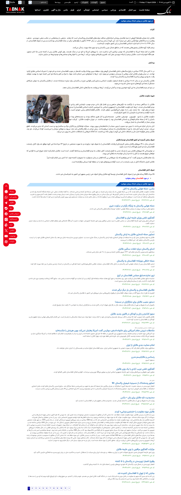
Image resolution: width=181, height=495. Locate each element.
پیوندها (58, 2)
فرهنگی (86, 10)
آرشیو (76, 2)
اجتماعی (95, 10)
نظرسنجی (67, 2)
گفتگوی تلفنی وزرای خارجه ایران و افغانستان (135, 218)
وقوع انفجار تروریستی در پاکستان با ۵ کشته (134, 461)
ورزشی (113, 10)
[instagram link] (6, 219)
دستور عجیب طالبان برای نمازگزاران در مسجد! (134, 302)
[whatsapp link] (6, 197)
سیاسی (105, 10)
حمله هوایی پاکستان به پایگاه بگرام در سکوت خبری (131, 206)
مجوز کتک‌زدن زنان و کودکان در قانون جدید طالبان (132, 314)
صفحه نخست (144, 10)
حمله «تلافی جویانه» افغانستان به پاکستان (135, 261)
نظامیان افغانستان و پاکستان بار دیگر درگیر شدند (133, 290)
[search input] (38, 2)
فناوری (45, 10)
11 (65, 488)
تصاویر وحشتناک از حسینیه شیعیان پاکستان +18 (133, 383)
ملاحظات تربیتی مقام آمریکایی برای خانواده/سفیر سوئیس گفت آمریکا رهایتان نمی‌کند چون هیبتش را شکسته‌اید (104, 331)
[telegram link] (6, 202)
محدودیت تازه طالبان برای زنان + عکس (137, 398)
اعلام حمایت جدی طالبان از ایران (140, 345)
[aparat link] (6, 241)
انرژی (79, 10)
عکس (65, 10)
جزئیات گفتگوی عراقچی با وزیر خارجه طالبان (135, 449)
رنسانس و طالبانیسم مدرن (142, 357)
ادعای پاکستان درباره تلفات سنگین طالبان (136, 249)
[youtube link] (6, 236)
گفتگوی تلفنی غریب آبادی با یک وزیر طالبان (135, 369)
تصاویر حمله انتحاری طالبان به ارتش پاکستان (134, 234)
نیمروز (103, 2)
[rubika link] (6, 191)
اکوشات (94, 2)
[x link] (6, 230)
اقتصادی (122, 10)
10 (61, 488)
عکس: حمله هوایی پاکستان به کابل (138, 189)
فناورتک (85, 2)
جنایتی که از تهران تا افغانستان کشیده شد (135, 473)
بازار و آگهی (56, 10)
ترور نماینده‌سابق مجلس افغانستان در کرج (135, 275)
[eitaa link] (6, 225)
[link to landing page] (164, 10)
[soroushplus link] (6, 214)
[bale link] (6, 208)
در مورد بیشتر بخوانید (137, 178)
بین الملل (132, 10)
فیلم (72, 10)
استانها (37, 10)
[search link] (30, 2)
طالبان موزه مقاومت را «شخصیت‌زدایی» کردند (134, 412)
